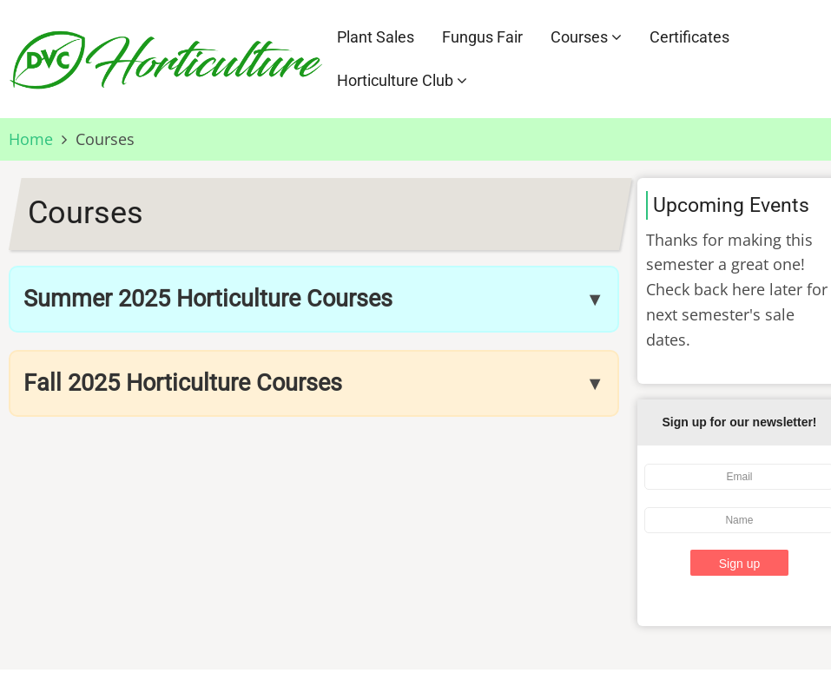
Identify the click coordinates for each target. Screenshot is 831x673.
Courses (586, 37)
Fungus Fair (482, 37)
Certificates (689, 37)
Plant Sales (375, 37)
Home (31, 139)
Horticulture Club (402, 80)
